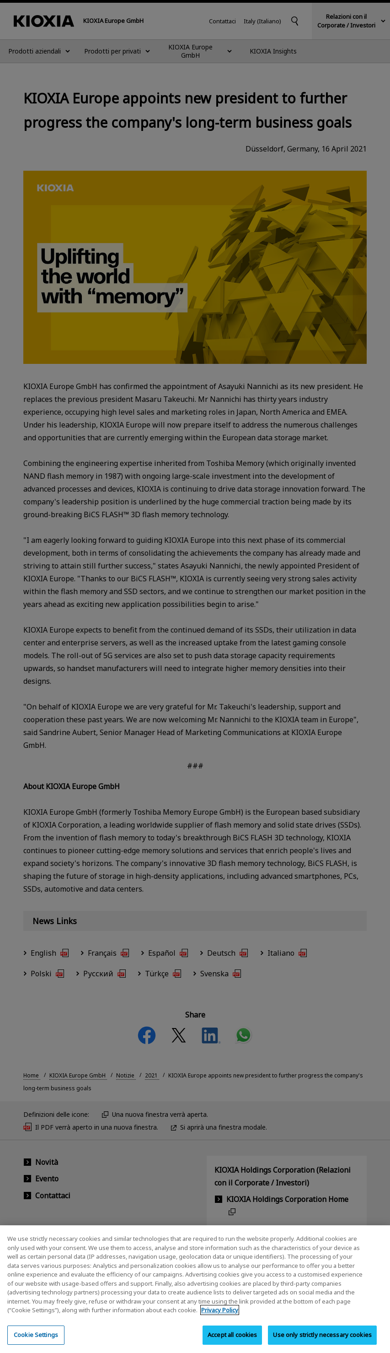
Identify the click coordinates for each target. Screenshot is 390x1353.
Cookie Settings (36, 1340)
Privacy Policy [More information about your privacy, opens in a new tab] (219, 1315)
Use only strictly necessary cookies (322, 1340)
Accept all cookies (232, 1340)
